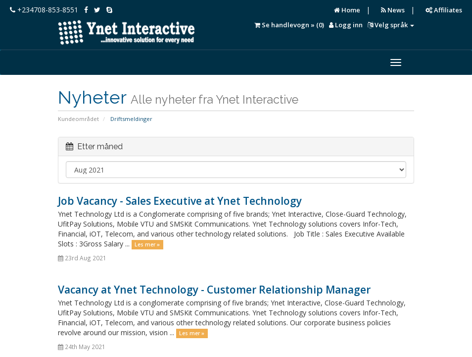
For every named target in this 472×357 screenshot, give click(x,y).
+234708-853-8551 (44, 9)
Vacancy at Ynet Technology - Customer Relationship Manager (214, 290)
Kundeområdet (78, 118)
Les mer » (147, 244)
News (393, 9)
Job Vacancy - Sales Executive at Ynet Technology (180, 201)
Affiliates (443, 9)
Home (347, 9)
